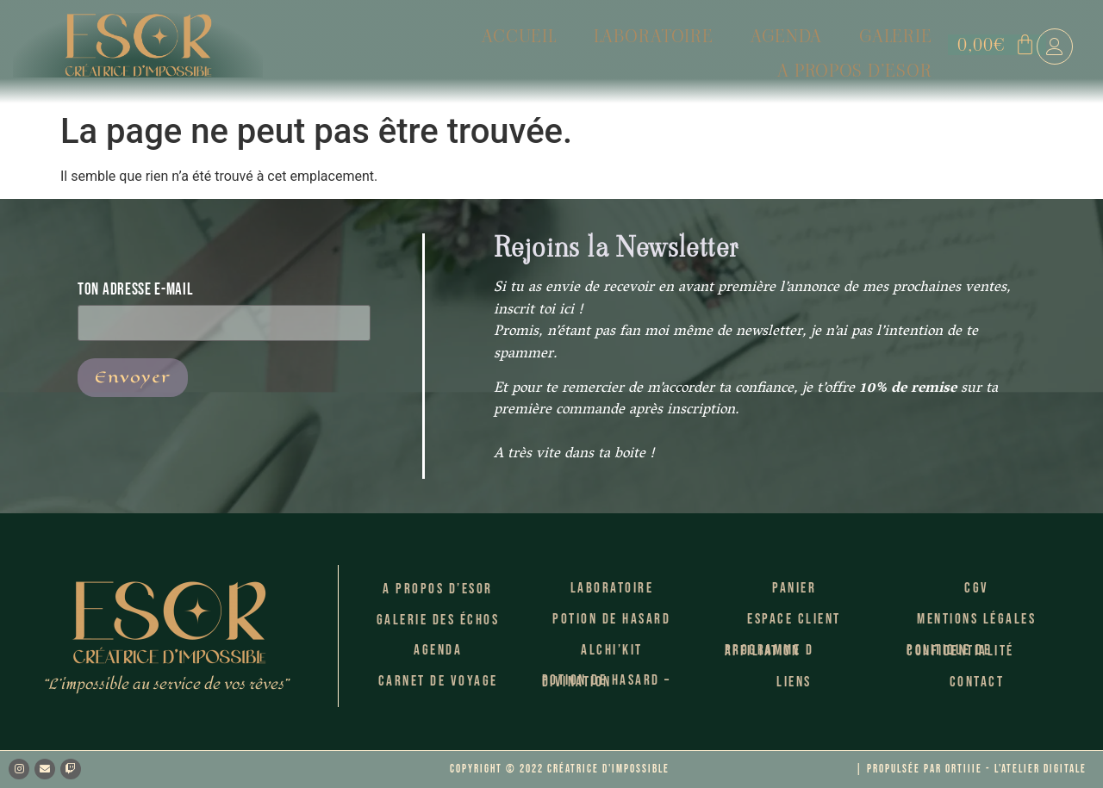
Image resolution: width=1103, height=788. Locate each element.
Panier (794, 588)
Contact (977, 682)
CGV (976, 588)
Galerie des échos (438, 620)
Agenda (615, 46)
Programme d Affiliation (769, 651)
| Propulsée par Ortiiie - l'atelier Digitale (971, 769)
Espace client (794, 619)
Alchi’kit (612, 650)
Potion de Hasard (611, 619)
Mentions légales (976, 619)
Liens (794, 682)
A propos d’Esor (858, 46)
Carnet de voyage (438, 681)
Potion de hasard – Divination (606, 681)
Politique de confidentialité (960, 651)
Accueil (364, 46)
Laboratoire (489, 46)
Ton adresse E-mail (224, 305)
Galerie (717, 46)
